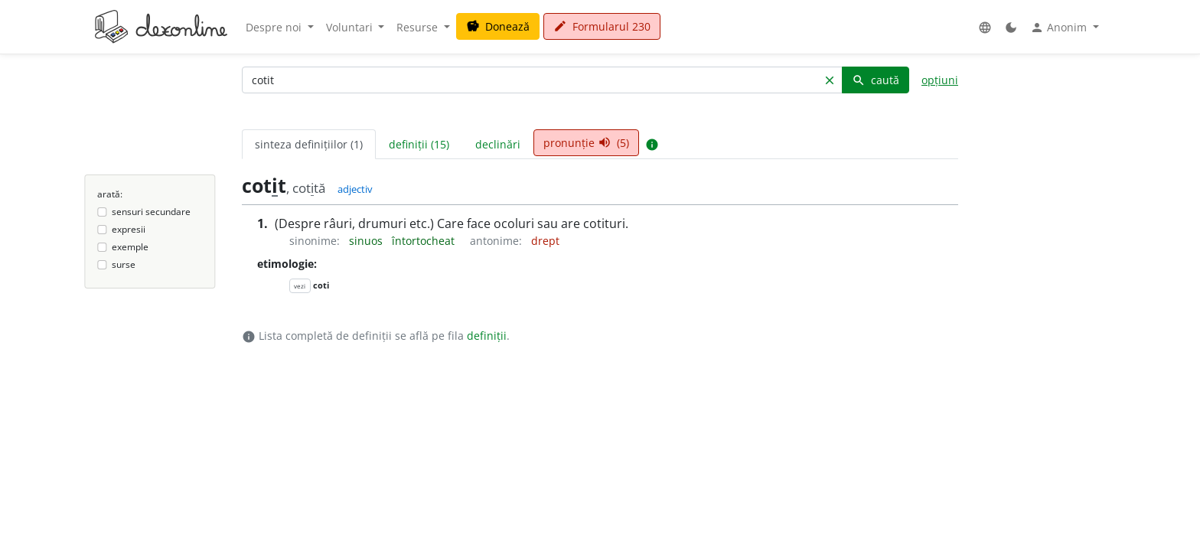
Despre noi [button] (275, 27)
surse (123, 264)
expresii (128, 229)
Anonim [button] (1060, 27)
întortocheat (425, 240)
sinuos (367, 240)
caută (875, 80)
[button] (985, 27)
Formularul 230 (602, 26)
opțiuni (939, 80)
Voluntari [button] (351, 27)
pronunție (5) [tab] (586, 142)
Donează (498, 26)
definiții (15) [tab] (419, 144)
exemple (130, 246)
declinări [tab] (497, 144)
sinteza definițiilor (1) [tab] (309, 144)
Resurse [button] (418, 27)
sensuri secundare (151, 211)
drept (545, 240)
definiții (487, 335)
